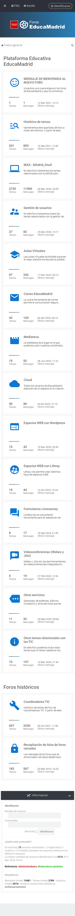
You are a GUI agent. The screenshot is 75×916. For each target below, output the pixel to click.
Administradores (27, 866)
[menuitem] (15, 5)
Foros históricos (21, 687)
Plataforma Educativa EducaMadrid (27, 61)
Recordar (31, 831)
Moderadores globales (50, 866)
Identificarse (12, 805)
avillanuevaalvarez (15, 886)
